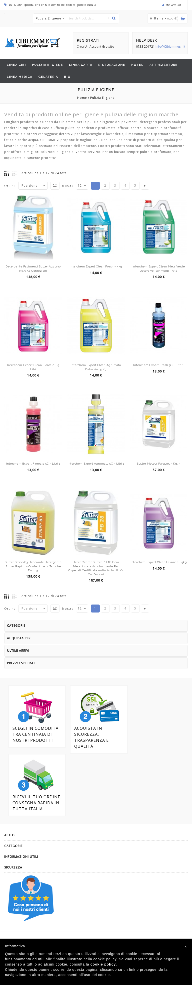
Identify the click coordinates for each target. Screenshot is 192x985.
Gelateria (48, 77)
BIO (67, 77)
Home (82, 98)
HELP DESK (146, 40)
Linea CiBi (16, 65)
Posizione (30, 185)
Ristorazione (111, 65)
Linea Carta (80, 65)
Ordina (10, 186)
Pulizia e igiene (49, 18)
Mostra (68, 186)
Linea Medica (19, 77)
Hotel (137, 65)
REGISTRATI (88, 40)
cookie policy (103, 964)
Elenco (15, 173)
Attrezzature (164, 65)
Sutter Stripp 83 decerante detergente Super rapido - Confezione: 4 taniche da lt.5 (33, 566)
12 (80, 185)
